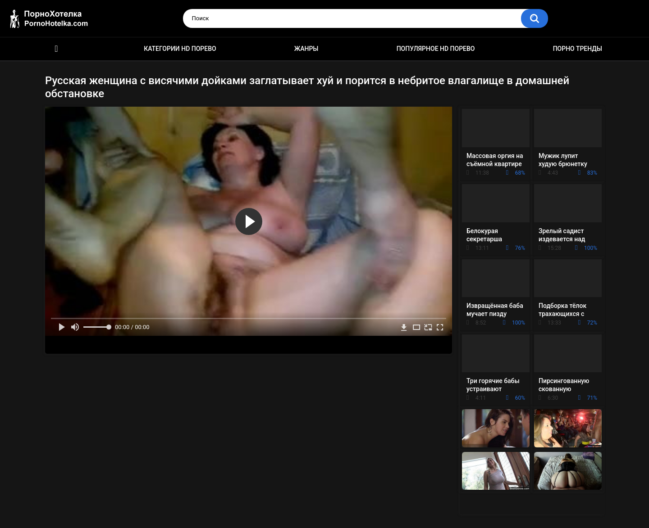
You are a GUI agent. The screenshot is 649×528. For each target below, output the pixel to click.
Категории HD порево (180, 48)
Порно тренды (577, 48)
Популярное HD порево (436, 48)
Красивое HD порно (56, 48)
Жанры (306, 48)
